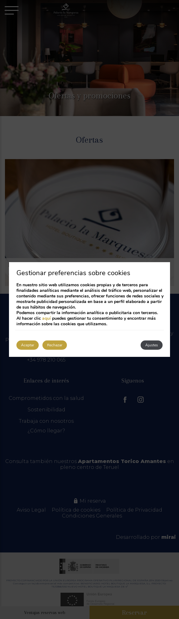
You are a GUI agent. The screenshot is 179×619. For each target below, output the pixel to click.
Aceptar (27, 345)
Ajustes (151, 345)
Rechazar (54, 345)
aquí (46, 318)
